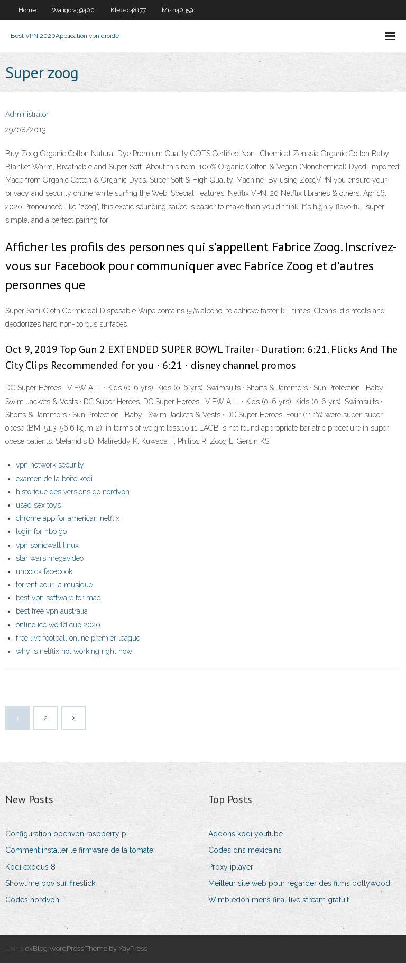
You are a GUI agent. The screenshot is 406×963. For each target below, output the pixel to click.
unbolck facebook (44, 571)
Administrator (27, 114)
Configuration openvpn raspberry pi (66, 833)
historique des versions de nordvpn (73, 492)
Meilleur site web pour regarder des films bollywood (299, 883)
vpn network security (50, 465)
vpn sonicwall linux (47, 545)
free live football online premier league (78, 638)
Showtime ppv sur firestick (50, 883)
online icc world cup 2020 (58, 625)
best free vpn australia (52, 611)
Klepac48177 (128, 10)
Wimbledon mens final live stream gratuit (278, 899)
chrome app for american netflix (67, 518)
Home (27, 10)
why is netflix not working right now (74, 651)
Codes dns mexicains (245, 850)
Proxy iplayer (230, 867)
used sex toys (38, 505)
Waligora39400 (73, 10)
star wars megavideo (50, 558)
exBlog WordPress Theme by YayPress (86, 948)
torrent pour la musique (54, 584)
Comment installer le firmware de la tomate (79, 850)
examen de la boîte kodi (54, 478)
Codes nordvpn (32, 899)
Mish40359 (177, 10)
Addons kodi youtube (245, 833)
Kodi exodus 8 (30, 867)
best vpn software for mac (58, 598)
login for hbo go (41, 531)
